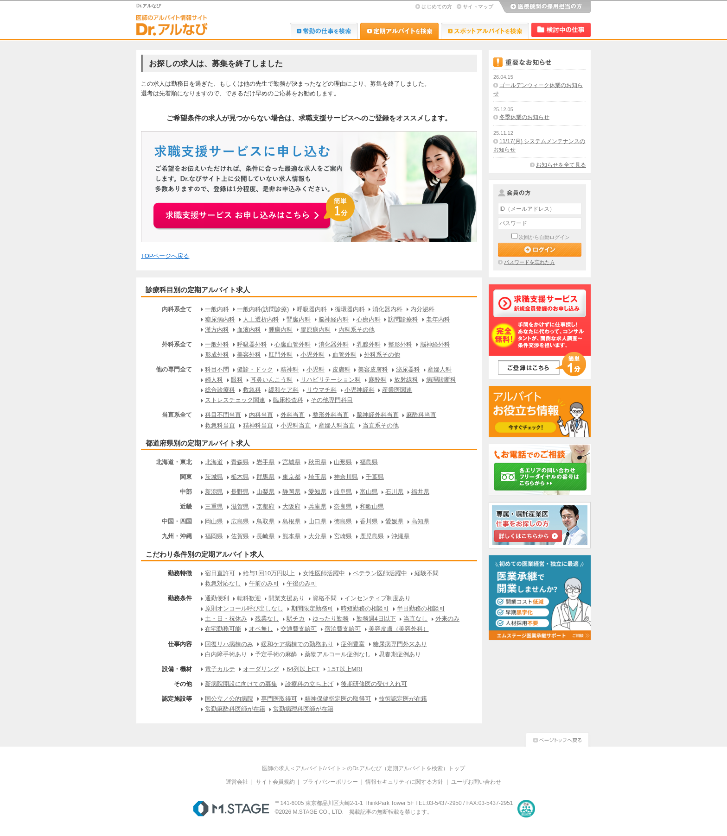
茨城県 (214, 476)
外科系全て (177, 344)
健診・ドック (255, 369)
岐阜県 (343, 491)
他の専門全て (174, 369)
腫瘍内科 (280, 329)
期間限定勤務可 (312, 608)
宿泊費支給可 (343, 628)
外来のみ (447, 618)
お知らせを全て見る (561, 165)
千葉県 (375, 476)
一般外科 (217, 344)
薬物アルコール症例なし (338, 654)
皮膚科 (341, 369)
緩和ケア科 (283, 389)
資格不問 (324, 598)
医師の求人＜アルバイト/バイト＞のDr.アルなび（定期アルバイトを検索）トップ (364, 768)
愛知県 (317, 491)
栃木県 (240, 476)
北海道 (214, 462)
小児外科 (312, 354)
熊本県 (291, 536)
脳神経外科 (435, 344)
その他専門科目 (332, 399)
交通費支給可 (299, 628)
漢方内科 (217, 329)
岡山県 (214, 521)
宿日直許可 (220, 573)
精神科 (290, 369)
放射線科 (406, 379)
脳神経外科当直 (378, 414)
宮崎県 (343, 536)
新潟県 (214, 491)
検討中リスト (561, 30)
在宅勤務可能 (223, 628)
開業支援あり (286, 598)
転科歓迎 (249, 598)
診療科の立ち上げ (309, 683)
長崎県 (265, 536)
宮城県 (291, 462)
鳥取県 (265, 521)
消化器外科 (334, 344)
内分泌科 (422, 309)
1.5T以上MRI (345, 669)
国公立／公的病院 (229, 698)
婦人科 (214, 379)
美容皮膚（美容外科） (399, 628)
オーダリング (261, 669)
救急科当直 (220, 425)
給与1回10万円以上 (269, 573)
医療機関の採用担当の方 (544, 7)
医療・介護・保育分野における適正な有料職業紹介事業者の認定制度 (526, 808)
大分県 (317, 536)
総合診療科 (220, 389)
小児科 (315, 369)
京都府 (265, 506)
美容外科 (249, 354)
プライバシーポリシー (330, 782)
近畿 (186, 506)
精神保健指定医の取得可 (338, 698)
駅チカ (296, 618)
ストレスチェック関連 (235, 399)
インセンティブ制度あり (377, 598)
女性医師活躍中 (324, 573)
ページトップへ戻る (557, 738)
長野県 (240, 491)
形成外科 (217, 354)
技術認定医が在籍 (403, 698)
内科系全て (177, 309)
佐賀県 (240, 536)
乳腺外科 (369, 344)
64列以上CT (303, 669)
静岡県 (291, 491)
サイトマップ (478, 6)
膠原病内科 (315, 329)
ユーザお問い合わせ (476, 782)
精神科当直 (258, 425)
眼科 (237, 379)
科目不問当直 (223, 414)
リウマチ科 (321, 389)
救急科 (252, 389)
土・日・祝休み (226, 618)
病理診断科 (441, 379)
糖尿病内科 (220, 319)
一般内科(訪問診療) (263, 309)
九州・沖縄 (177, 536)
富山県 (369, 491)
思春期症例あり (400, 654)
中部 (186, 491)
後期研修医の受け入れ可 (374, 683)
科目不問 (217, 369)
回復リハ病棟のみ (229, 644)
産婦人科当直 (337, 425)
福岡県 (214, 536)
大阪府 (291, 506)
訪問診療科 (403, 319)
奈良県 (343, 506)
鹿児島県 (372, 536)
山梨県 (265, 491)
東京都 (291, 476)
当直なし (415, 618)
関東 (186, 476)
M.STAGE (231, 808)
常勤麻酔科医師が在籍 (235, 708)
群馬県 (265, 476)
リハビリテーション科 (330, 379)
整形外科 (400, 344)
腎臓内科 (299, 319)
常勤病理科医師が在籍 (303, 708)
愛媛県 (394, 521)
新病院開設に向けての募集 (241, 683)
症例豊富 (353, 644)
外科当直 (293, 414)
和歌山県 (372, 506)
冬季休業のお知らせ (524, 117)
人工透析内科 (261, 319)
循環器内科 (350, 309)
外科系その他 (382, 354)
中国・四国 (177, 521)
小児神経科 (359, 389)
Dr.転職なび (324, 31)
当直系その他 (381, 425)
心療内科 (369, 319)
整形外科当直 (330, 414)
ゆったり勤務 (330, 618)
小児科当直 (296, 425)
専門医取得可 (279, 698)
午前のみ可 (264, 583)
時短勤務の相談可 (365, 608)
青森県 (240, 462)
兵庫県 (317, 506)
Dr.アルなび (399, 31)
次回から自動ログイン (544, 237)
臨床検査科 (288, 399)
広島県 (240, 521)
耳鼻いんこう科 (271, 379)
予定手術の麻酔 (276, 654)
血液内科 (249, 329)
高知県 (420, 521)
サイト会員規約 (275, 782)
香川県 (369, 521)
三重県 (214, 506)
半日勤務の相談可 (421, 608)
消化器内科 (387, 309)
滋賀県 (240, 506)
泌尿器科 (408, 369)
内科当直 (261, 414)
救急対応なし (223, 583)
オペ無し (261, 628)
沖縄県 (400, 536)
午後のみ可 (302, 583)
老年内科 (438, 319)
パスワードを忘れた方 (529, 262)
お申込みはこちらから (255, 210)
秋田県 (317, 462)
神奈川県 (346, 476)
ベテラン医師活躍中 (380, 573)
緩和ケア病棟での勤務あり (297, 644)
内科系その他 (356, 329)
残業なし (267, 618)
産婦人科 (439, 369)
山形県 (343, 462)
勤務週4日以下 (376, 618)
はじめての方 (436, 6)
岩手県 (265, 462)
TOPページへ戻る (165, 255)
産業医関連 (397, 389)
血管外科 (344, 354)
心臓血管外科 (292, 344)
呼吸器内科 (312, 309)
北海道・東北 (174, 462)
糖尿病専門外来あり (400, 644)
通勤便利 (217, 598)
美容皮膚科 (373, 369)
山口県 (317, 521)
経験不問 (427, 573)
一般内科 (217, 309)
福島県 (369, 462)
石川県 (394, 491)
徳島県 (343, 521)
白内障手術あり (226, 654)
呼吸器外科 (252, 344)
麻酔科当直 (421, 414)
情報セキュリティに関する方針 (404, 782)
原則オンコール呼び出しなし (244, 608)
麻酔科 (378, 379)
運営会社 (237, 782)
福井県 (420, 491)
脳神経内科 (334, 319)
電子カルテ (220, 669)
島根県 (291, 521)
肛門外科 (280, 354)
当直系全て (177, 414)
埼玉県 (317, 476)
